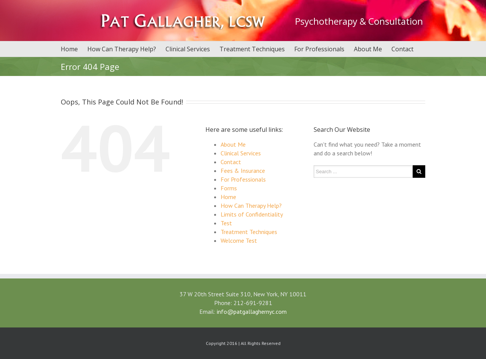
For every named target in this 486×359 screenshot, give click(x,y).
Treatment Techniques (252, 49)
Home (69, 49)
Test (226, 223)
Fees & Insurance (243, 170)
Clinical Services (188, 49)
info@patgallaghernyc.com (252, 311)
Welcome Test (239, 240)
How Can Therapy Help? (121, 49)
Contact (402, 49)
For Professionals (319, 49)
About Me (368, 49)
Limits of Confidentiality (252, 214)
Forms (229, 188)
